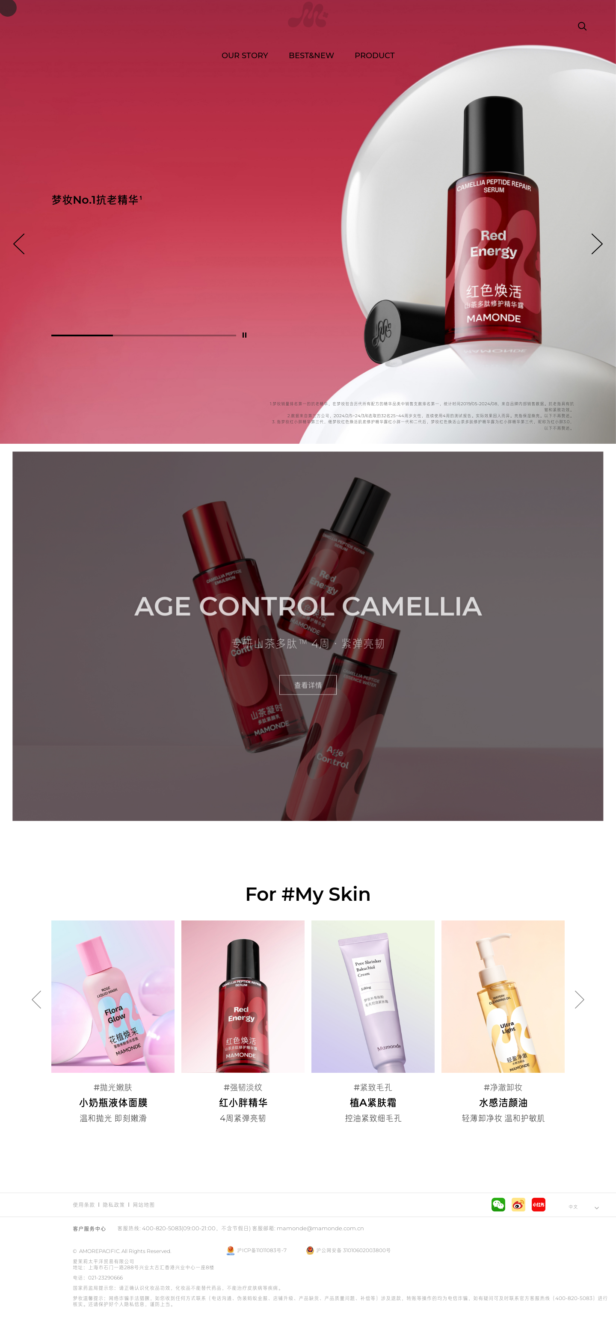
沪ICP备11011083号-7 (262, 1250)
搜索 (582, 26)
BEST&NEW (311, 55)
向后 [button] (597, 244)
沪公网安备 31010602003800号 (348, 1250)
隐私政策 (114, 1204)
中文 (573, 1207)
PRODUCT (375, 55)
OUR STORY (245, 55)
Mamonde (308, 26)
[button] (82, 335)
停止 (244, 335)
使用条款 (84, 1204)
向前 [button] (19, 244)
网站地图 (144, 1204)
